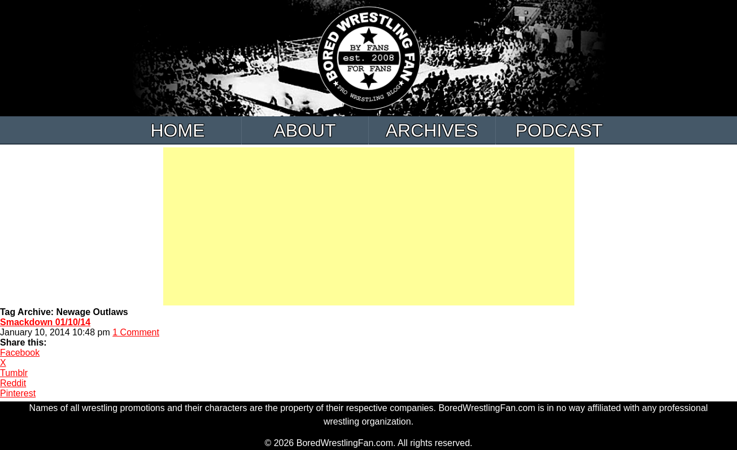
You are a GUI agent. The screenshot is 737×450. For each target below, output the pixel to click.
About (304, 130)
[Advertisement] (368, 226)
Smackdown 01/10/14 (45, 322)
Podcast (559, 130)
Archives (432, 130)
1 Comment (135, 332)
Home (178, 130)
